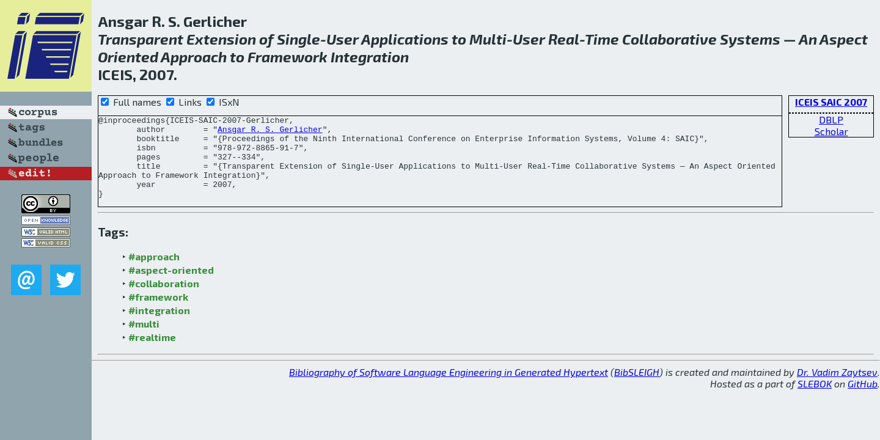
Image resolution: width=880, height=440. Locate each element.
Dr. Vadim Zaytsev (837, 388)
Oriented (128, 56)
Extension (221, 39)
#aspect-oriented (171, 286)
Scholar (831, 131)
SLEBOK (815, 400)
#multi (144, 340)
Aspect (844, 39)
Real (563, 39)
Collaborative (669, 39)
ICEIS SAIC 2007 (831, 102)
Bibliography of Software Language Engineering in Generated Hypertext (448, 388)
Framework (288, 56)
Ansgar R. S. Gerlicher (270, 132)
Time (602, 39)
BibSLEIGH (636, 388)
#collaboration (163, 300)
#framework (158, 313)
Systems (750, 39)
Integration (370, 56)
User (342, 39)
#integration (159, 326)
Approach (194, 56)
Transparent (140, 39)
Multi (488, 39)
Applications (405, 39)
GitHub (863, 400)
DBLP (831, 119)
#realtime (152, 353)
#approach (154, 273)
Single (298, 39)
